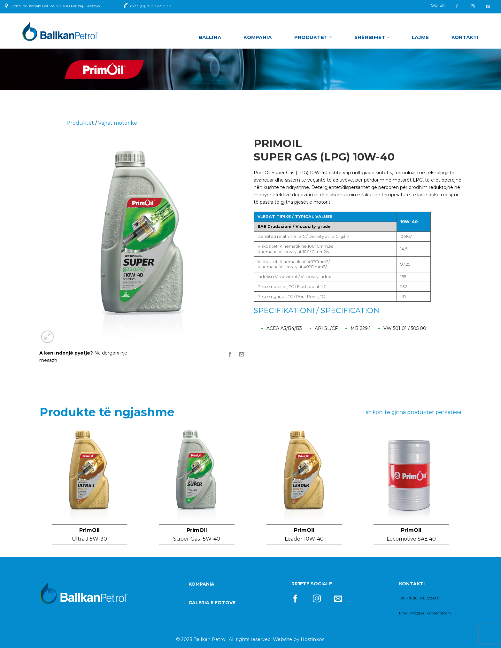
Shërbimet (371, 37)
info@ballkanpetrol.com (430, 613)
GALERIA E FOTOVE (212, 602)
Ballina (210, 37)
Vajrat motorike (117, 123)
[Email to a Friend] (241, 354)
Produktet (313, 37)
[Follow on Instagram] (472, 6)
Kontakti (465, 37)
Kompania (257, 37)
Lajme (420, 37)
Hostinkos (312, 639)
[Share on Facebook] (230, 354)
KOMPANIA (201, 584)
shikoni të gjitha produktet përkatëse (413, 412)
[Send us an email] (488, 6)
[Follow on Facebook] (459, 6)
